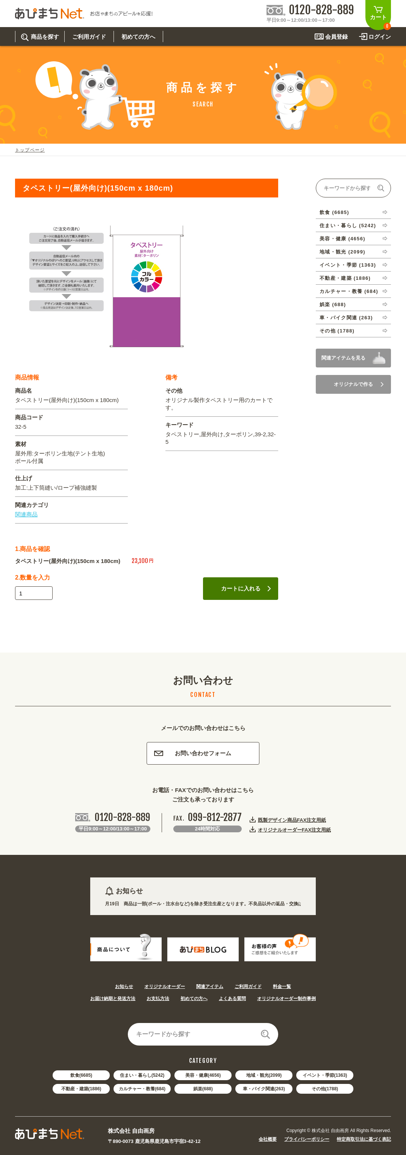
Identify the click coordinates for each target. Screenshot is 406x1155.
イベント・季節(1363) (325, 1075)
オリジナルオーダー (164, 986)
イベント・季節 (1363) (348, 265)
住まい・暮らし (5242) (348, 225)
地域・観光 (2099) (342, 252)
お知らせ (124, 986)
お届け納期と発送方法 (112, 998)
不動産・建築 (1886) (345, 278)
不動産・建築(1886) (81, 1088)
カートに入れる (246, 588)
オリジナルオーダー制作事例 (286, 998)
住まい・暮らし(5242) (142, 1075)
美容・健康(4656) (203, 1075)
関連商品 (26, 514)
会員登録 (336, 36)
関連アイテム (209, 986)
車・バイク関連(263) (264, 1088)
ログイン (379, 36)
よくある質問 (232, 998)
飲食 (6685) (334, 212)
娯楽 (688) (333, 304)
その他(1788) (325, 1088)
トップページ (30, 150)
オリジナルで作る (358, 384)
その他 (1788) (337, 331)
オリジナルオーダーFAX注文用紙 (294, 829)
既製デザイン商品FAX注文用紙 (292, 820)
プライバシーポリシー (306, 1139)
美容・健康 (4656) (342, 238)
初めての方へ (194, 998)
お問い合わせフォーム (192, 753)
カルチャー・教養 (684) (349, 291)
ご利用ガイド (248, 986)
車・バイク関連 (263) (346, 317)
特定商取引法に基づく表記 (364, 1139)
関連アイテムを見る (343, 358)
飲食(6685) (81, 1075)
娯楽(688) (203, 1088)
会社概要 (268, 1139)
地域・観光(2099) (264, 1075)
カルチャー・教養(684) (142, 1088)
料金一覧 (282, 986)
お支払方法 (158, 998)
